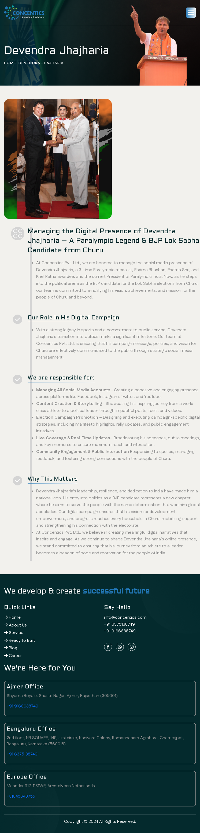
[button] (191, 13)
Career (13, 656)
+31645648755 (21, 796)
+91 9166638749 (120, 631)
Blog (10, 648)
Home (12, 617)
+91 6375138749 (119, 624)
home (10, 63)
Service (13, 633)
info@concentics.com (125, 617)
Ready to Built (19, 640)
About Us (15, 625)
